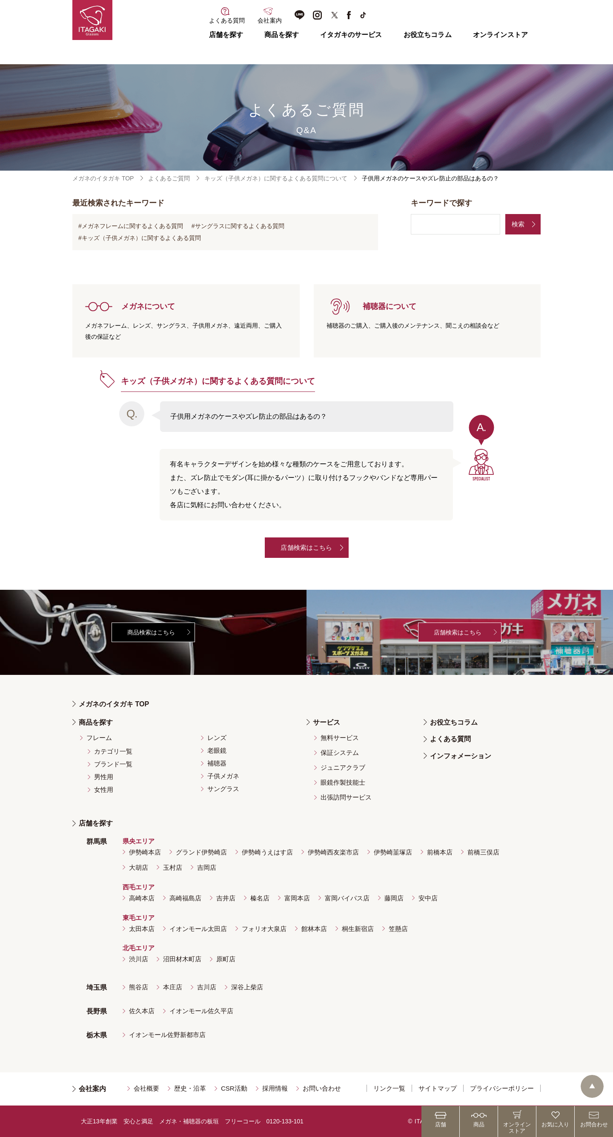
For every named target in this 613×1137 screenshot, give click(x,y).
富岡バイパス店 (347, 898)
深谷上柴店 (247, 987)
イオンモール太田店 (198, 928)
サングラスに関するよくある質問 (239, 226)
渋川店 (138, 959)
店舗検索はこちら (306, 547)
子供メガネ (223, 776)
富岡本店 (297, 898)
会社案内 (92, 1088)
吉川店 (206, 987)
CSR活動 (234, 1088)
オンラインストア (500, 34)
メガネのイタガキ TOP (103, 178)
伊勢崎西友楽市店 (333, 852)
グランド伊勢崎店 (201, 852)
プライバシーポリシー (502, 1088)
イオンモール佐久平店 (201, 1010)
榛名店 (259, 898)
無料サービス (340, 737)
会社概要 (146, 1088)
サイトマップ (437, 1088)
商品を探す (281, 34)
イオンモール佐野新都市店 (167, 1034)
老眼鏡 (216, 750)
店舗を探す (226, 34)
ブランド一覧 (113, 764)
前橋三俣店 (483, 852)
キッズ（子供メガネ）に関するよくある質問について (275, 178)
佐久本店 (142, 1010)
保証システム (340, 752)
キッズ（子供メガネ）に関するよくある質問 (141, 237)
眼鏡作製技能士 (343, 782)
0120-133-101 (285, 1121)
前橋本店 (440, 852)
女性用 (103, 789)
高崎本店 (142, 898)
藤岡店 (394, 898)
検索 (518, 224)
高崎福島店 (185, 898)
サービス (326, 722)
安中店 (428, 898)
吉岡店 (206, 867)
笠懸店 (398, 928)
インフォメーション (460, 756)
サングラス (223, 788)
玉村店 (172, 867)
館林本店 (314, 928)
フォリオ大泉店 (264, 928)
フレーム (99, 737)
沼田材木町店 (182, 959)
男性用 (103, 776)
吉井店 (225, 898)
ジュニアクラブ (343, 767)
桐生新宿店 (358, 928)
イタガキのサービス (351, 34)
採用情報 (275, 1088)
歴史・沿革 (190, 1088)
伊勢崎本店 (145, 852)
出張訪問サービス (346, 797)
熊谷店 (138, 987)
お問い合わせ (322, 1088)
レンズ (216, 737)
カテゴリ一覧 (113, 751)
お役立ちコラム (428, 34)
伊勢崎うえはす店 (267, 852)
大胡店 (138, 867)
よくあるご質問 (169, 178)
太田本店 (142, 928)
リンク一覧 (389, 1088)
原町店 (225, 959)
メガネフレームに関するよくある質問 (132, 226)
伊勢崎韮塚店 (393, 852)
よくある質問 (450, 739)
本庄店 (172, 987)
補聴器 (216, 763)
